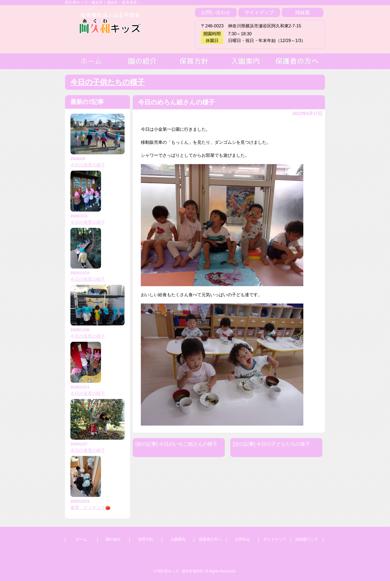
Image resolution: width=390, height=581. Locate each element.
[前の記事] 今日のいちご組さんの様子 (176, 444)
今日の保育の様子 (87, 165)
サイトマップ (259, 12)
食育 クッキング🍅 (90, 507)
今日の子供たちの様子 (107, 82)
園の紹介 (113, 539)
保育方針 (145, 539)
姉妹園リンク (306, 539)
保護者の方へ (210, 539)
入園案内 (178, 539)
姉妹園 (302, 12)
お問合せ (242, 539)
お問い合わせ (215, 12)
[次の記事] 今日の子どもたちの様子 (271, 444)
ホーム (81, 539)
